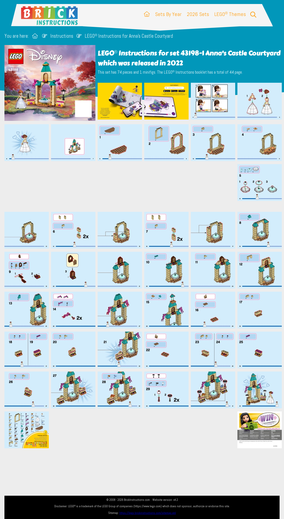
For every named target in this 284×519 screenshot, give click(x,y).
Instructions (61, 36)
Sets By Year (168, 14)
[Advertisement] (144, 186)
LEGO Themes (230, 14)
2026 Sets (198, 14)
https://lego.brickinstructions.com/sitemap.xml (147, 513)
